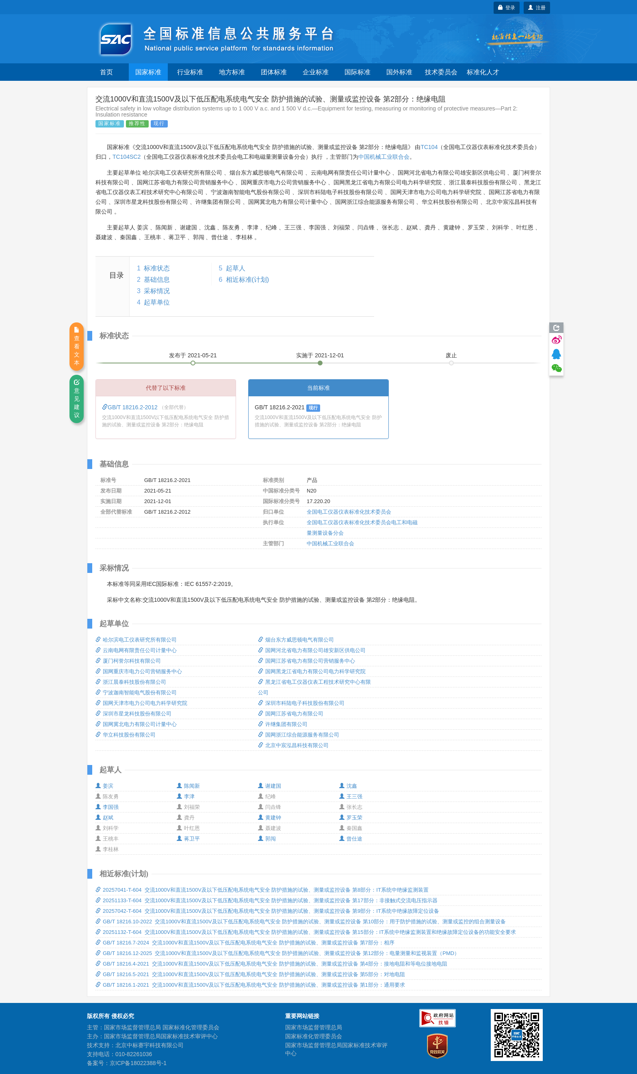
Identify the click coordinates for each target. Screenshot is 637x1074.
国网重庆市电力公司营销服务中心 (138, 671)
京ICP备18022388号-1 (138, 1063)
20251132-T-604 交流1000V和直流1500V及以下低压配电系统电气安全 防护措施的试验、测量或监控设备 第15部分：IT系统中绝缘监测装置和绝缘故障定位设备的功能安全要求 (305, 932)
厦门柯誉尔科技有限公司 (128, 661)
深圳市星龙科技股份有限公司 (133, 714)
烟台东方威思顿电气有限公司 (296, 640)
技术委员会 (441, 72)
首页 (106, 72)
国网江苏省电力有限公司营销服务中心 (306, 661)
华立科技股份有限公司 (125, 735)
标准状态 (157, 268)
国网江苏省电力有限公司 (290, 714)
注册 (537, 8)
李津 (186, 796)
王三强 (350, 796)
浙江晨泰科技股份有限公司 (130, 682)
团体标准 (274, 72)
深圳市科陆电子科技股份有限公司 (301, 703)
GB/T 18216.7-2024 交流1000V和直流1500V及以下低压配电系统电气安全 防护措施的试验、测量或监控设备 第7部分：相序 (244, 943)
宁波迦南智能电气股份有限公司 (136, 692)
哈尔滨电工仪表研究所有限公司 (136, 640)
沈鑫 (348, 786)
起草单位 (157, 302)
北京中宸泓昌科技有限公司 (293, 745)
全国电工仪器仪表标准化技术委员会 (349, 512)
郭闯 (267, 839)
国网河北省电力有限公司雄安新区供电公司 (312, 650)
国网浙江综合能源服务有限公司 (298, 735)
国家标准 (148, 72)
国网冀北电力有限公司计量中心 (136, 724)
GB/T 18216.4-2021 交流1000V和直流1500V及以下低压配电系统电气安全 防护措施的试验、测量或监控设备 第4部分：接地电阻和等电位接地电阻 (271, 964)
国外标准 (399, 72)
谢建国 (269, 786)
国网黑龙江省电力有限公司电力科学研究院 (312, 671)
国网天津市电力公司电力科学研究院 (141, 703)
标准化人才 (483, 72)
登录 (507, 8)
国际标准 (357, 72)
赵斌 (104, 818)
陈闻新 (188, 786)
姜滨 (104, 786)
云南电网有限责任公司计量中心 (136, 650)
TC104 (429, 147)
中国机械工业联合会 (384, 156)
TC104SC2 (127, 156)
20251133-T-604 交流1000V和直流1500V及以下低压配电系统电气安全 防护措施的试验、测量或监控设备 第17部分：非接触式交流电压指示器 (266, 900)
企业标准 (316, 72)
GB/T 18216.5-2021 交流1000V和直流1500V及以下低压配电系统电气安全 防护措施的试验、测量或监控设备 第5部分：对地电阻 (250, 974)
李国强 (107, 807)
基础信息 (157, 279)
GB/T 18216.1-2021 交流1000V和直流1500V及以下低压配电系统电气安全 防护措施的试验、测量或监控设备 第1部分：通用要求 (250, 985)
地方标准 (232, 72)
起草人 (235, 268)
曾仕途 (350, 839)
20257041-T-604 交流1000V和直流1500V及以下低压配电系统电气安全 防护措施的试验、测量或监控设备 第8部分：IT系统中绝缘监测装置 (262, 890)
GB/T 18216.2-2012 (130, 407)
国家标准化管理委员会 (313, 1036)
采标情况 (157, 290)
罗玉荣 (350, 818)
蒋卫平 (188, 839)
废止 (451, 355)
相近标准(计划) (247, 279)
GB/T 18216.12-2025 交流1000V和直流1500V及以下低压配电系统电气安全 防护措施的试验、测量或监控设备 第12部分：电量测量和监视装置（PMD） (277, 953)
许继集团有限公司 (283, 724)
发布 (193, 355)
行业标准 (190, 72)
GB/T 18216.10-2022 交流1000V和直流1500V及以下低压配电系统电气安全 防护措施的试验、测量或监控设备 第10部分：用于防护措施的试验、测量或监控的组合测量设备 (300, 921)
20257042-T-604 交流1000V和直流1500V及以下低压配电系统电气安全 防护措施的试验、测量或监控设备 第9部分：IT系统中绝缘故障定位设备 (267, 911)
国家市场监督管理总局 (313, 1027)
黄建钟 (269, 818)
